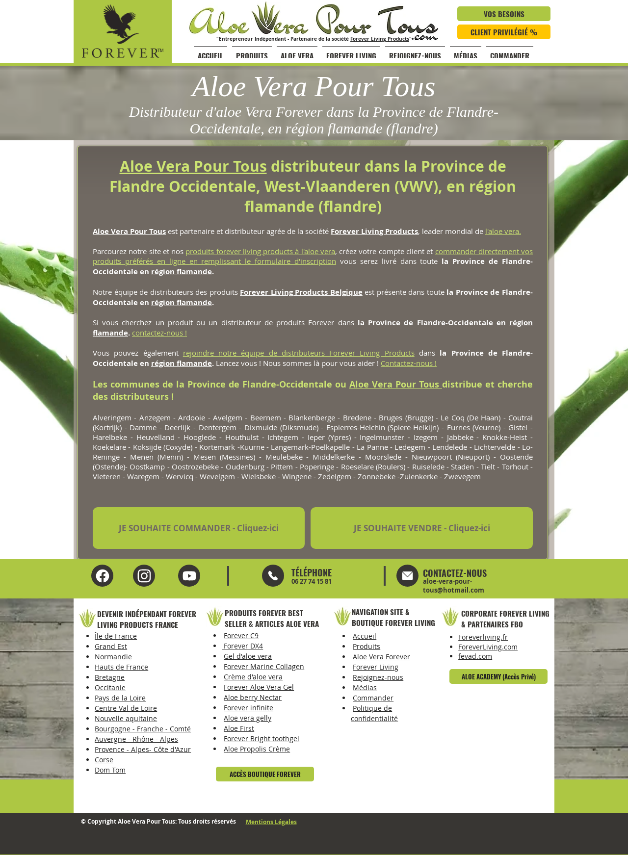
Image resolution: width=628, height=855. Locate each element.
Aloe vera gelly (247, 718)
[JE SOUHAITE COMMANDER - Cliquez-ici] (199, 528)
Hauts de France (121, 667)
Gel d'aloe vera (248, 656)
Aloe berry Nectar (253, 697)
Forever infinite (248, 707)
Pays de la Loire (120, 697)
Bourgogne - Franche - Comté (143, 728)
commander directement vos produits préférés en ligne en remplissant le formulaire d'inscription (313, 256)
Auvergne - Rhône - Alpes (136, 739)
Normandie (113, 656)
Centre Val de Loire (126, 708)
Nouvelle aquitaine (126, 718)
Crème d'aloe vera (253, 676)
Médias (365, 687)
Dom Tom (110, 770)
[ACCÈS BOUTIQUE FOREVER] (265, 774)
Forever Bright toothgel (261, 738)
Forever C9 (241, 635)
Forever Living (375, 667)
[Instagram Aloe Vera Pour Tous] (189, 576)
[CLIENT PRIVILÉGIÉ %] (503, 32)
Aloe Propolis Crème (257, 748)
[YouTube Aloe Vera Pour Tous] (144, 576)
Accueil (364, 636)
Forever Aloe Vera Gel (259, 687)
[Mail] (273, 576)
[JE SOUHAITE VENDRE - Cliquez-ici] (422, 528)
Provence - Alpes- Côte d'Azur (143, 749)
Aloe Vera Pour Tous (193, 166)
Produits (366, 646)
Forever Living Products (379, 38)
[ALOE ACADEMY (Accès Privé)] (498, 676)
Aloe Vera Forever (381, 656)
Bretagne (110, 677)
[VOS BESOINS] (503, 13)
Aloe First (239, 728)
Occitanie (110, 687)
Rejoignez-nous (378, 677)
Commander (373, 697)
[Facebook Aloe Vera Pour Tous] (102, 576)
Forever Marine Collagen (264, 666)
